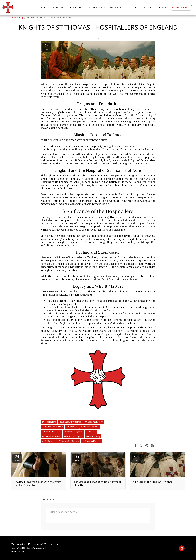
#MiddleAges (48, 441)
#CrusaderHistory (92, 441)
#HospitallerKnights (69, 441)
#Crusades (72, 426)
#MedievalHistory (94, 422)
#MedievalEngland (73, 431)
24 (17, 458)
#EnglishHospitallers (52, 426)
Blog (21, 17)
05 (76, 458)
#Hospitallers (49, 422)
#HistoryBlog (93, 436)
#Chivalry (91, 431)
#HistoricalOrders (51, 436)
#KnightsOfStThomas (70, 422)
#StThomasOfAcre (51, 431)
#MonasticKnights (73, 436)
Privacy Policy (17, 551)
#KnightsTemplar (89, 426)
